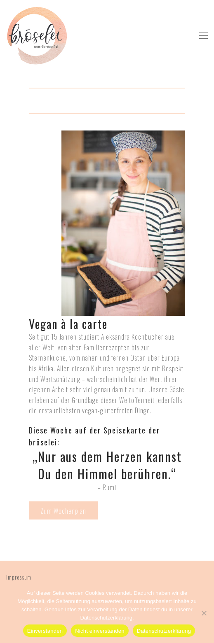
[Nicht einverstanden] (204, 613)
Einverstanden (45, 631)
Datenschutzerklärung (164, 631)
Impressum (18, 577)
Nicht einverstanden (100, 631)
